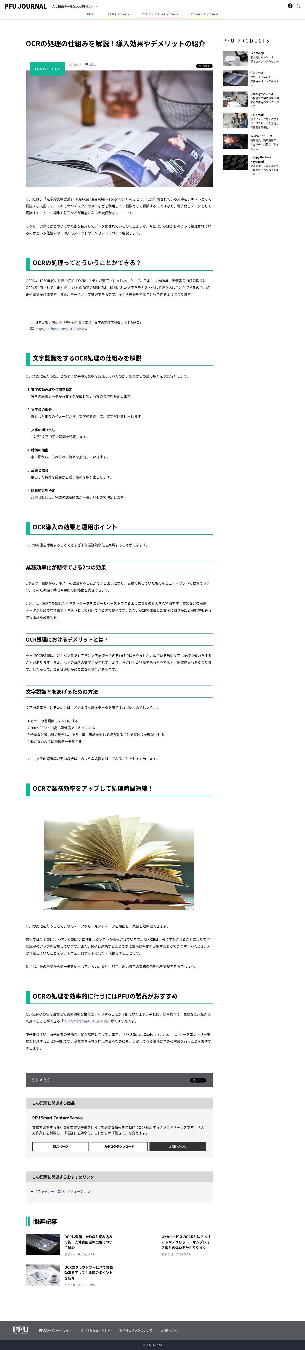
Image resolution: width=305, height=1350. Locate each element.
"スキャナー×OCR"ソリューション (62, 1191)
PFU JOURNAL (25, 6)
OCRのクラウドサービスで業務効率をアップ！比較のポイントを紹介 (88, 1272)
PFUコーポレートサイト (55, 1330)
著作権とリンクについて (135, 1330)
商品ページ (60, 1146)
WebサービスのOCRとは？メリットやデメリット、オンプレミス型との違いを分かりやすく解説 (186, 1245)
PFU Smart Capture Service (85, 1020)
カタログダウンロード (119, 1146)
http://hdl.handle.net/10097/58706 (61, 328)
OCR (93, 64)
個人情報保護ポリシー (96, 1330)
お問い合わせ (178, 1146)
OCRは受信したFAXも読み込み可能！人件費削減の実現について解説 (88, 1242)
